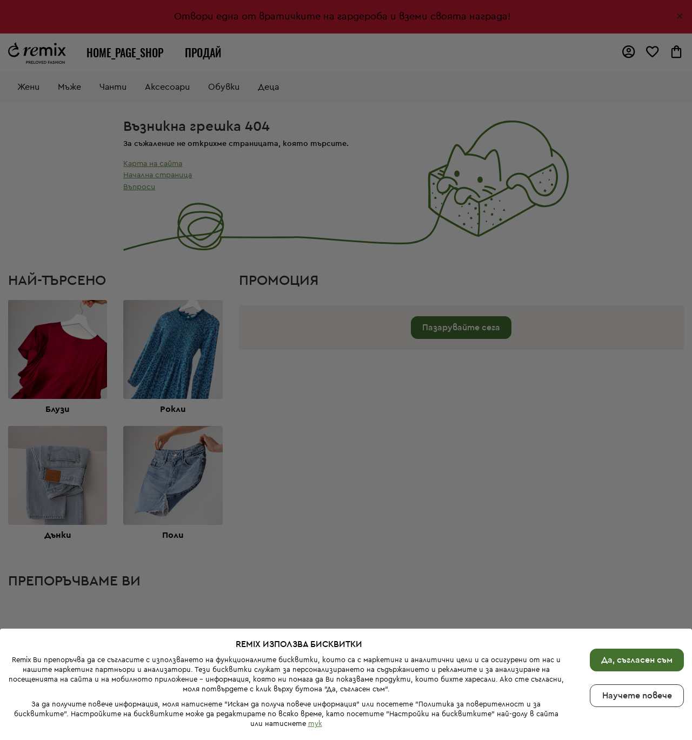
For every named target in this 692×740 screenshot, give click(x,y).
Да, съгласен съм (637, 630)
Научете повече (637, 666)
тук (315, 694)
